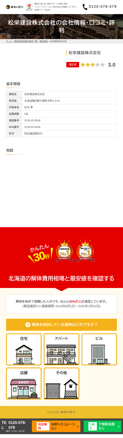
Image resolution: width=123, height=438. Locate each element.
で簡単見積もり (101, 426)
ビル (99, 339)
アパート (61, 339)
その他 (61, 373)
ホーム (9, 41)
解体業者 (44, 41)
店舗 (24, 373)
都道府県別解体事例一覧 (25, 41)
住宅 (24, 339)
